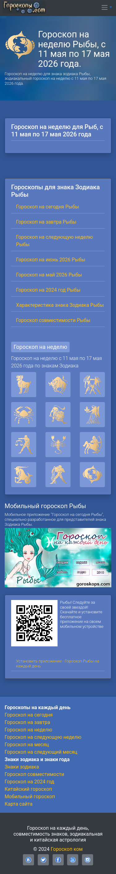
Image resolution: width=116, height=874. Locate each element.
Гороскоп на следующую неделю (43, 737)
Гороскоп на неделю (40, 347)
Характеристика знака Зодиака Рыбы (60, 305)
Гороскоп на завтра (27, 722)
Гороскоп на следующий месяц (41, 752)
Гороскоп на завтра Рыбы (46, 222)
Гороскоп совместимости (34, 774)
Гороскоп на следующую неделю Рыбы (54, 240)
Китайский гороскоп (28, 789)
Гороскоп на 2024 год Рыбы (48, 290)
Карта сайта (18, 804)
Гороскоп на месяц (27, 745)
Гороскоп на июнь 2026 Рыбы (50, 260)
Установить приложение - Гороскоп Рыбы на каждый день (57, 663)
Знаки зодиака (22, 767)
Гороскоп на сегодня (29, 715)
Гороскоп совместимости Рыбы (53, 320)
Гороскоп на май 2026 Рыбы (49, 275)
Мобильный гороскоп (30, 796)
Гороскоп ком (67, 849)
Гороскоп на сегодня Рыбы (47, 207)
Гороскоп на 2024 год (29, 782)
